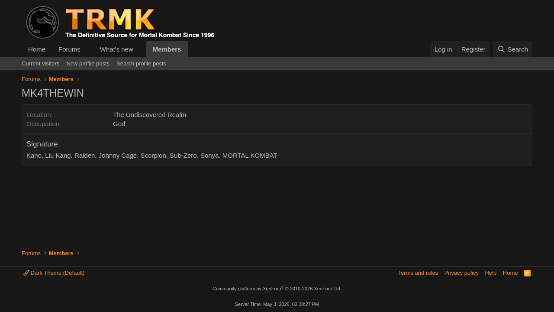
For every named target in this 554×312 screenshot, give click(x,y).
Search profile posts (141, 63)
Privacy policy (461, 273)
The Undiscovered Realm (149, 114)
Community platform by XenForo (277, 288)
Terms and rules (418, 273)
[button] (87, 49)
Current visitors (40, 63)
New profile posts (88, 63)
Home (36, 49)
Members (167, 49)
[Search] (512, 49)
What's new (116, 49)
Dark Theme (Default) (53, 273)
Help (491, 273)
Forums (69, 49)
